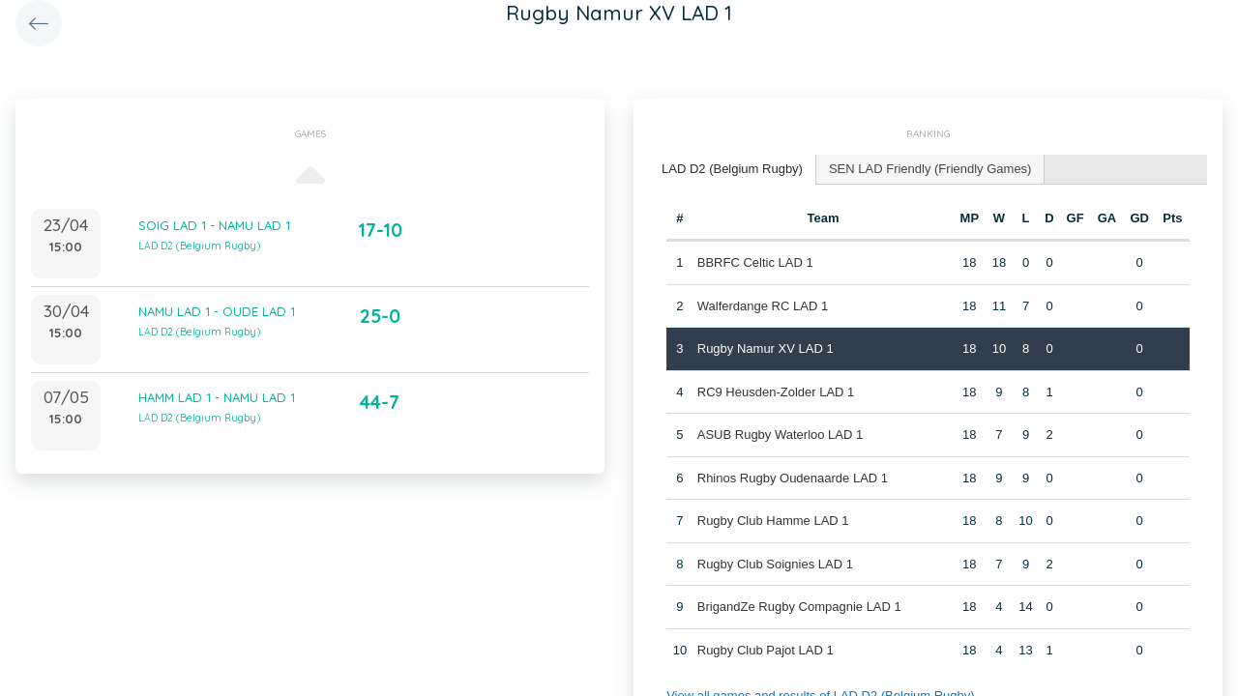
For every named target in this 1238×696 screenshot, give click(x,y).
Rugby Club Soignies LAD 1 (775, 564)
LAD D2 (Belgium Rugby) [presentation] (732, 168)
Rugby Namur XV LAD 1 (765, 348)
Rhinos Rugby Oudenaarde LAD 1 (792, 478)
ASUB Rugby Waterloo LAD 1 (780, 434)
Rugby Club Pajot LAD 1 (765, 650)
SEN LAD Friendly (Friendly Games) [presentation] (930, 168)
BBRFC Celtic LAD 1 (755, 262)
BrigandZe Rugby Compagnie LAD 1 (799, 606)
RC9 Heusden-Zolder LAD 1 (776, 392)
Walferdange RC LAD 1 (762, 306)
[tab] (732, 170)
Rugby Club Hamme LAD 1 (773, 520)
